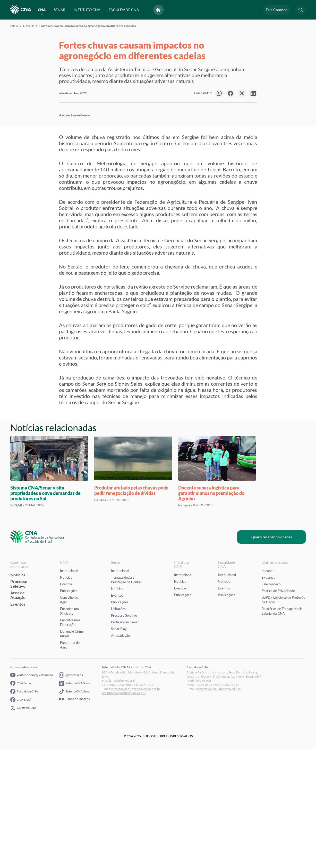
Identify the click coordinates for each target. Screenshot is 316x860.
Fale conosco (271, 695)
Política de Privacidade (278, 702)
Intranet (268, 682)
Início (14, 26)
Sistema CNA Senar (75, 794)
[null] (219, 93)
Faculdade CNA (24, 802)
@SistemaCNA (23, 818)
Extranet (268, 688)
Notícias (28, 26)
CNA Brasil (20, 810)
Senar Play (119, 740)
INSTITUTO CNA (87, 9)
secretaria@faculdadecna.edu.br (219, 800)
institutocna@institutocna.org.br (123, 804)
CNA (42, 9)
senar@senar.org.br (147, 800)
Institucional (69, 682)
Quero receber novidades (277, 648)
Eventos (17, 715)
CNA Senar (20, 794)
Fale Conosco (276, 9)
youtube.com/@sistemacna (31, 786)
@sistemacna (71, 786)
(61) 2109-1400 (143, 796)
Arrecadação (120, 746)
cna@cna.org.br (122, 800)
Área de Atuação (17, 706)
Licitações (118, 720)
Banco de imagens (74, 810)
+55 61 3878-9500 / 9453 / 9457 (217, 796)
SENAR (59, 9)
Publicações (68, 702)
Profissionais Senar (125, 733)
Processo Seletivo (18, 694)
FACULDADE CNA (124, 9)
